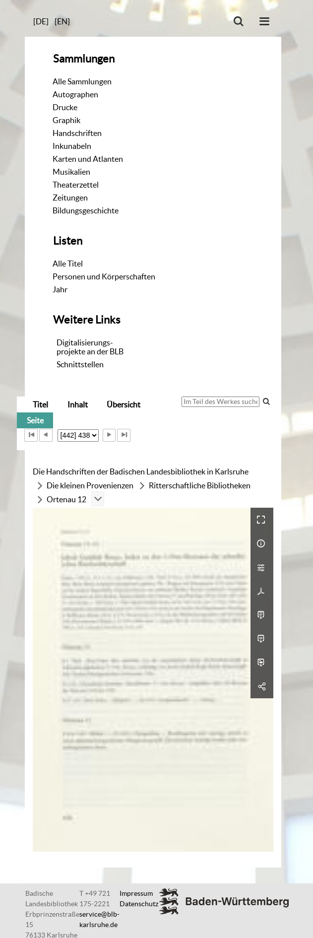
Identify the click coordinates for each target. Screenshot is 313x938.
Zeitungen (70, 197)
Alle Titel (68, 263)
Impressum (136, 893)
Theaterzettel (76, 184)
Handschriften (77, 133)
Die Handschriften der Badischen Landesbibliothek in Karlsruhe (141, 471)
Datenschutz (139, 904)
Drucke (65, 107)
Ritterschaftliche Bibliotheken (199, 485)
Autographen (75, 94)
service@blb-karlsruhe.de (99, 919)
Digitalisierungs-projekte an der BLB (90, 347)
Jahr (60, 289)
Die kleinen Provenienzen (90, 485)
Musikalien (71, 171)
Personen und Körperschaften (104, 276)
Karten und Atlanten (88, 158)
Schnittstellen (80, 364)
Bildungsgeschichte (86, 210)
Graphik (66, 120)
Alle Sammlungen (82, 81)
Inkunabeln (72, 145)
